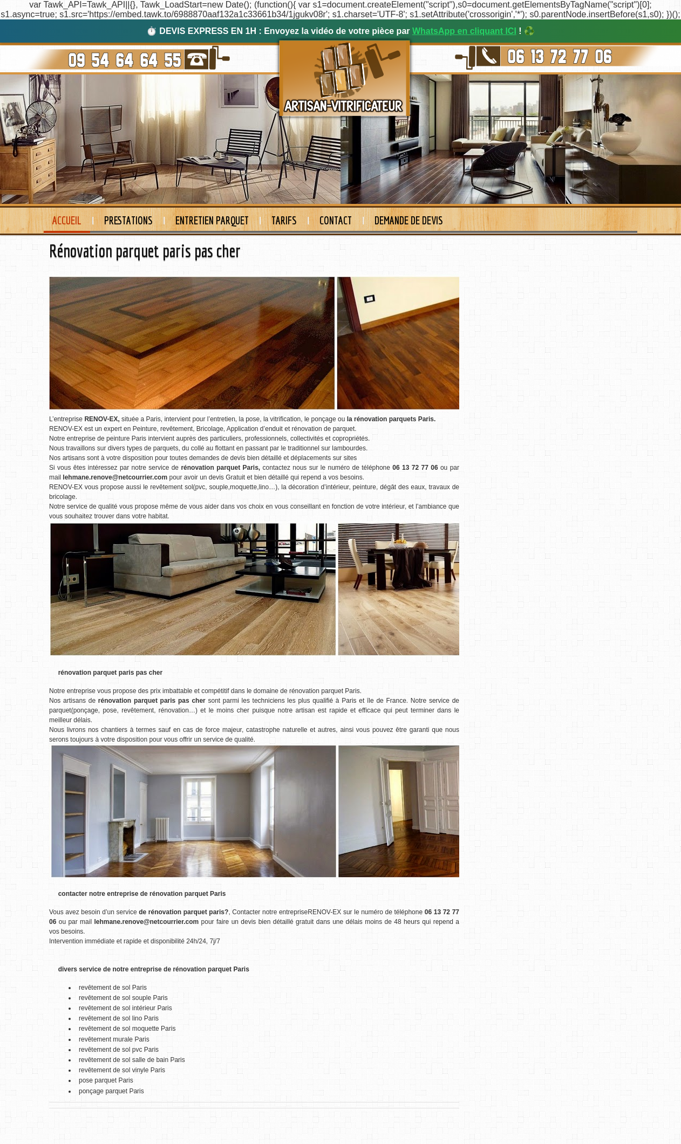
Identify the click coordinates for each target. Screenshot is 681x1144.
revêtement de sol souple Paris (123, 998)
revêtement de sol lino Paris (119, 1018)
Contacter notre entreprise (270, 912)
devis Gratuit (227, 477)
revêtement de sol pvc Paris (119, 1049)
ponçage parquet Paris (111, 1091)
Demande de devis (408, 220)
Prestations (128, 220)
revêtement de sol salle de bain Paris (132, 1060)
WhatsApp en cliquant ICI (464, 31)
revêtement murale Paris (114, 1039)
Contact (335, 220)
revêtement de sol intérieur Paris (125, 1008)
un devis (244, 922)
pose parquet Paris (106, 1080)
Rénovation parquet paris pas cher (145, 251)
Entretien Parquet (212, 220)
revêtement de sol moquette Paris (127, 1028)
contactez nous (285, 467)
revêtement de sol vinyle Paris (122, 1070)
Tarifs (284, 220)
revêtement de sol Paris (113, 987)
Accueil (66, 220)
